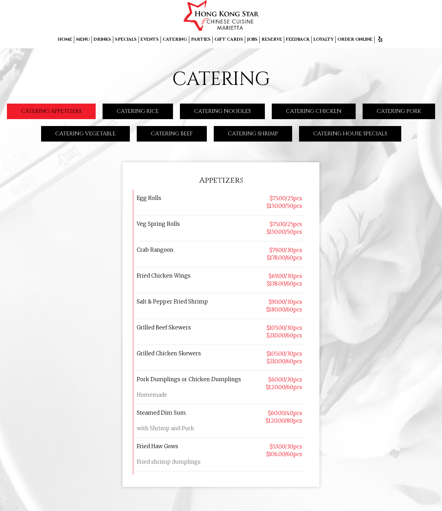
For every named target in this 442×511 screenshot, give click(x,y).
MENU (83, 39)
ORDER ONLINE (355, 39)
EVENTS (150, 39)
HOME (65, 39)
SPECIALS (126, 39)
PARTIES (201, 39)
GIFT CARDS (228, 39)
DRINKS (102, 39)
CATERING (175, 39)
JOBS (252, 39)
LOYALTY (324, 39)
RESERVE (271, 39)
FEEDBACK (298, 39)
